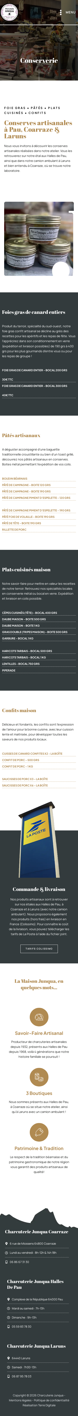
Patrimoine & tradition (39, 1148)
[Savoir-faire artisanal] (39, 1017)
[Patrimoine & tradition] (39, 1132)
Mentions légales (20, 1400)
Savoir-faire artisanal (39, 1033)
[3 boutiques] (39, 1077)
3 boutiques (39, 1093)
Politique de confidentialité (51, 1400)
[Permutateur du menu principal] (66, 12)
